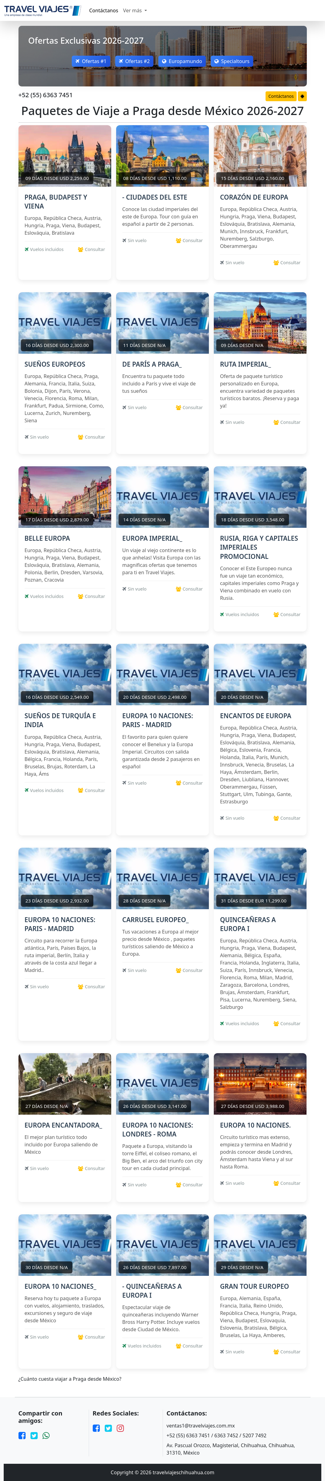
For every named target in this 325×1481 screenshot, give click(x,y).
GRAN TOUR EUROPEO (254, 1286)
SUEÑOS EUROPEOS (55, 364)
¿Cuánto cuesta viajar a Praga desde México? (69, 1379)
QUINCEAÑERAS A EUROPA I (248, 924)
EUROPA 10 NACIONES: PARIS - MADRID (157, 720)
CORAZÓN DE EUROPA (254, 197)
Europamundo (182, 61)
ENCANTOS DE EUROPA (255, 715)
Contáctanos (103, 10)
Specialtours (232, 61)
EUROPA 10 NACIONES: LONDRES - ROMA (157, 1129)
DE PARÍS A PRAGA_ (152, 364)
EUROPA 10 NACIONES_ (60, 1286)
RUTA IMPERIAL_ (245, 364)
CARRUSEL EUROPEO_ (155, 919)
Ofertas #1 (91, 61)
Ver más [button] (133, 10)
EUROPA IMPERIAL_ (152, 538)
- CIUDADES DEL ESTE (154, 197)
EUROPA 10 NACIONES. (255, 1125)
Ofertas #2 (134, 61)
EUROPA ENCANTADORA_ (63, 1125)
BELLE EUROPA (47, 538)
